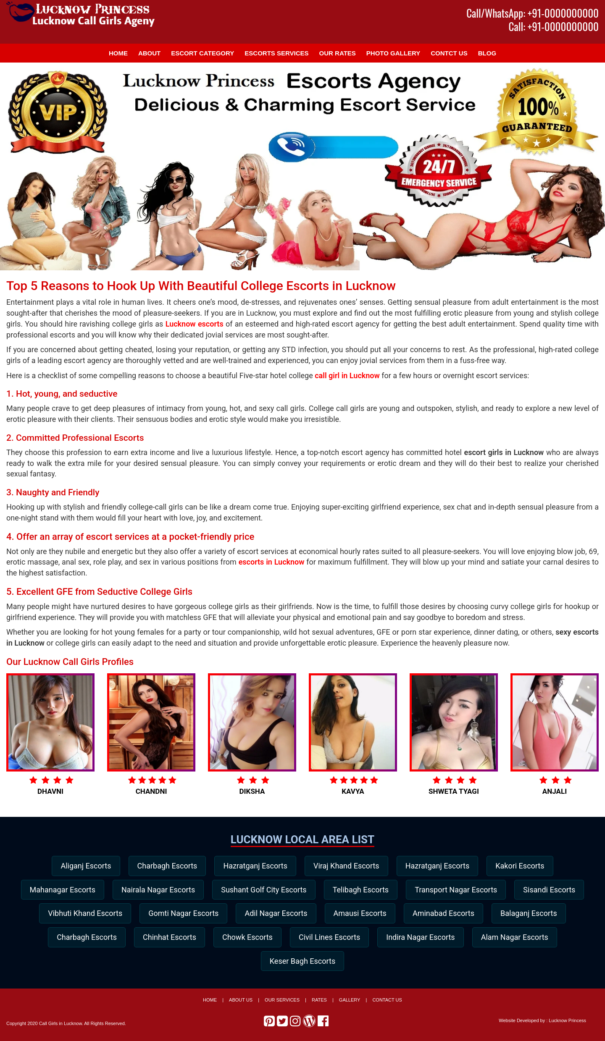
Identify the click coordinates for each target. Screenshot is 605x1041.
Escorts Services (276, 53)
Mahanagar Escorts (98, 890)
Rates (319, 1002)
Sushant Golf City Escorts (302, 890)
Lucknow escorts (195, 323)
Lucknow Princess (567, 1022)
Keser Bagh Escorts (350, 962)
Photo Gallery (393, 53)
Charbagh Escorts (164, 865)
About (149, 53)
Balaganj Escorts (86, 938)
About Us (241, 1002)
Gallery (349, 1002)
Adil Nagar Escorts (357, 914)
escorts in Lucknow (272, 561)
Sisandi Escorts (72, 914)
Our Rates (337, 53)
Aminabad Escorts (528, 914)
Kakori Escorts (524, 865)
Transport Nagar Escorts (499, 890)
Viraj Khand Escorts (347, 865)
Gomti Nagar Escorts (263, 914)
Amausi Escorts (443, 914)
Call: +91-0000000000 (554, 26)
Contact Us (387, 1002)
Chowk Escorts (336, 938)
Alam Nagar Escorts (255, 962)
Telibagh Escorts (401, 890)
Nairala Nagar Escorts (195, 890)
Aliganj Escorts (81, 865)
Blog (487, 53)
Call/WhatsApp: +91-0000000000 (532, 13)
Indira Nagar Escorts (513, 938)
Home (118, 53)
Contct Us (449, 53)
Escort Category (202, 53)
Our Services (282, 1002)
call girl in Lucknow (347, 375)
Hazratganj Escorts (254, 865)
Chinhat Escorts (256, 938)
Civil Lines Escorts (420, 938)
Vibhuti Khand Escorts (163, 914)
